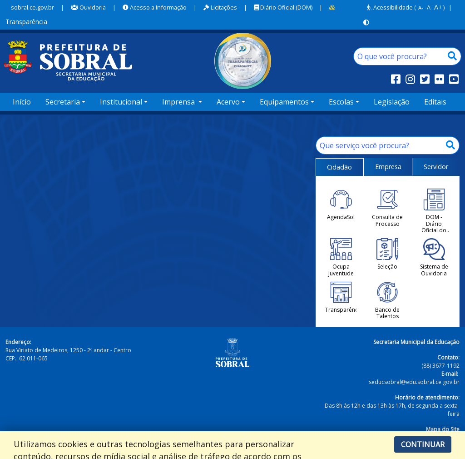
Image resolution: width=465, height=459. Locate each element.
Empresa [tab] (388, 166)
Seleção (387, 254)
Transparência (340, 297)
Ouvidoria (88, 7)
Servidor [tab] (436, 166)
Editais (435, 102)
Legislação (392, 102)
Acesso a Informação (155, 7)
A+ (438, 7)
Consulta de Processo (387, 208)
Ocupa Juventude (341, 257)
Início (22, 102)
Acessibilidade (390, 7)
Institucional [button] (121, 102)
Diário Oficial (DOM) (283, 7)
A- (420, 7)
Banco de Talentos (387, 300)
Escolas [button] (341, 102)
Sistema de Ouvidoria (434, 257)
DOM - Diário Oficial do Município (433, 211)
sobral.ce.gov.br (32, 7)
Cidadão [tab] (339, 167)
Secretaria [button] (62, 102)
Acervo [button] (228, 102)
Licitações (220, 7)
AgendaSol (341, 204)
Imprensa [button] (179, 102)
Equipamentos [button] (284, 102)
